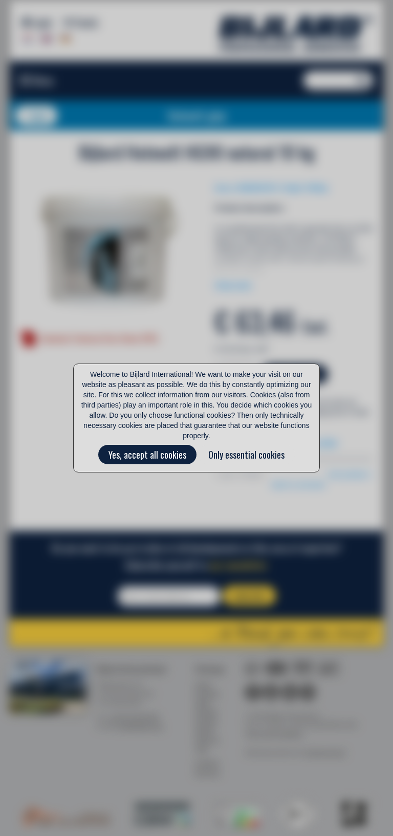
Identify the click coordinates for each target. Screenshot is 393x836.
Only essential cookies (246, 454)
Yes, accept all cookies (147, 454)
